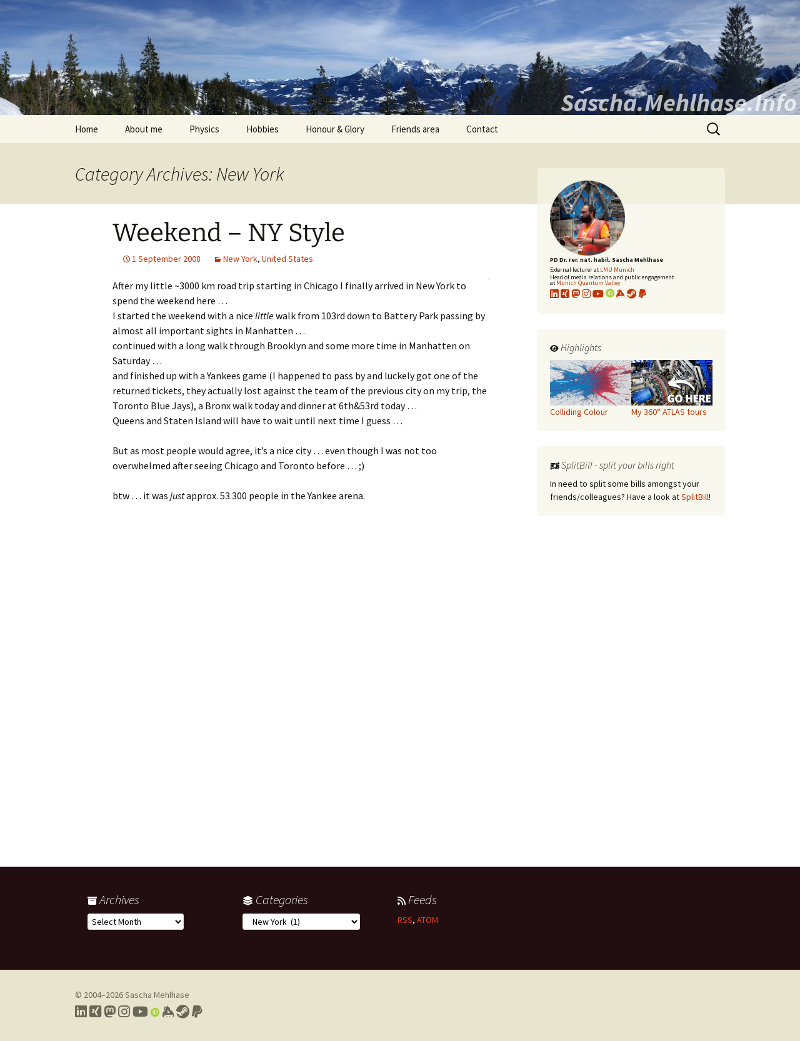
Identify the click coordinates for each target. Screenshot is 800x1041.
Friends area (415, 129)
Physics (204, 129)
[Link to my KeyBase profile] (620, 293)
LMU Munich (617, 270)
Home (86, 129)
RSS (405, 919)
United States (287, 258)
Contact (482, 129)
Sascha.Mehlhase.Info (679, 102)
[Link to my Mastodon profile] (575, 293)
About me (143, 129)
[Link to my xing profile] (565, 293)
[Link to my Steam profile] (632, 293)
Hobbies (262, 129)
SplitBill (695, 496)
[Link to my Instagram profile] (586, 293)
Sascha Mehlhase (157, 994)
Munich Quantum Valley (588, 283)
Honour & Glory (335, 129)
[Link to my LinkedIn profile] (554, 293)
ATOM (427, 919)
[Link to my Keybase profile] (168, 1011)
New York (240, 258)
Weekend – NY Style (228, 233)
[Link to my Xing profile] (95, 1011)
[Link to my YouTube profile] (598, 293)
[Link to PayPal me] (642, 293)
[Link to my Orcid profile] (610, 293)
